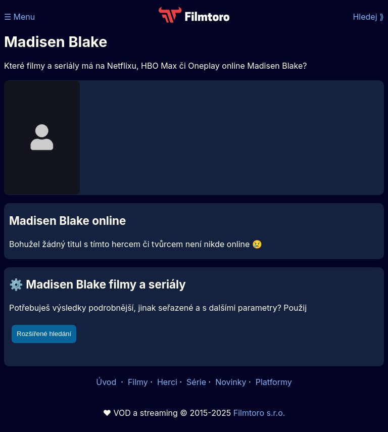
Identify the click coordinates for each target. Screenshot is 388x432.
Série (196, 382)
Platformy (274, 382)
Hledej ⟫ (368, 17)
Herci (167, 382)
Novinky (230, 382)
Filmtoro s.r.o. (259, 413)
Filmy (138, 382)
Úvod (107, 382)
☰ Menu (19, 17)
